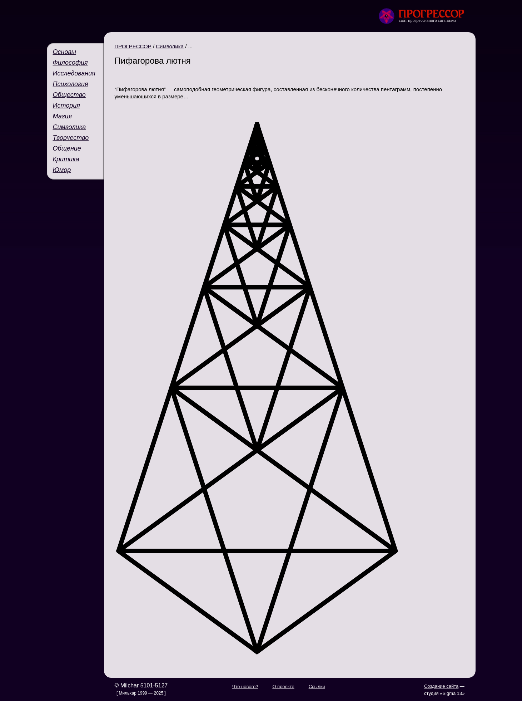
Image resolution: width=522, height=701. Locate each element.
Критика (66, 159)
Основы (64, 51)
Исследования (74, 73)
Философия (70, 62)
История (66, 105)
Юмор (62, 169)
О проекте (283, 686)
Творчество (71, 137)
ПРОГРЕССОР (133, 46)
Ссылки (317, 686)
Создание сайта (441, 686)
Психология (70, 84)
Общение (67, 148)
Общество (69, 94)
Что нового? (245, 686)
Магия (62, 116)
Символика (69, 127)
